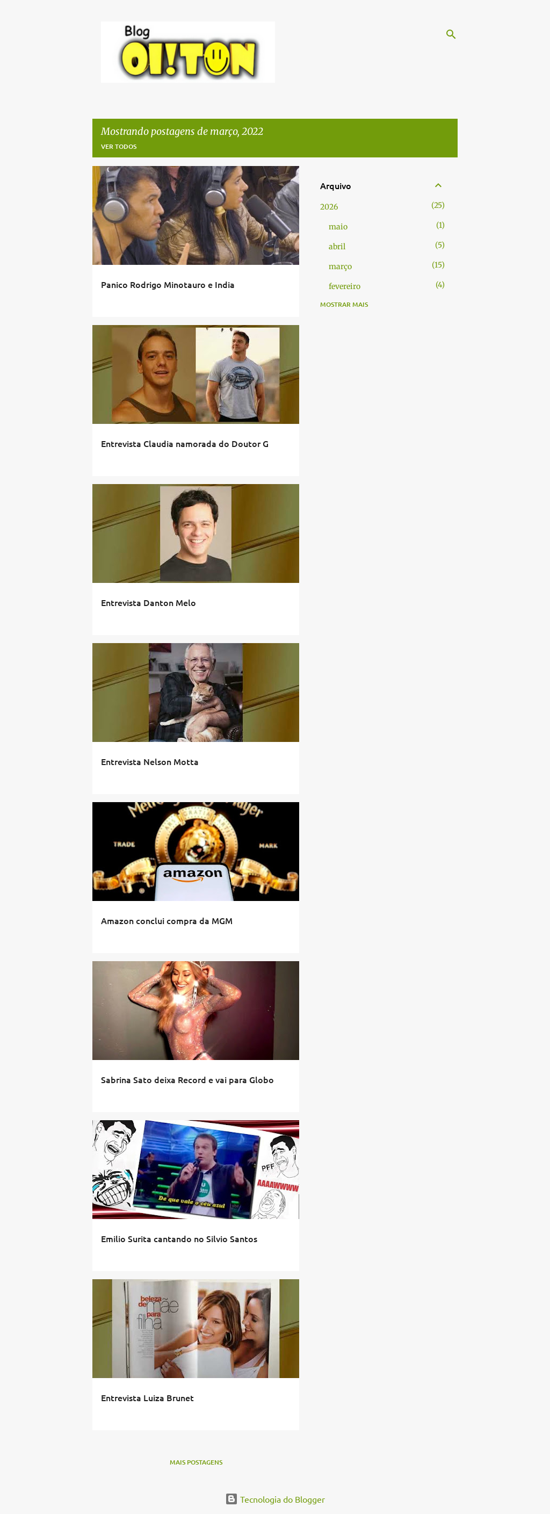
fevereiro (344, 286)
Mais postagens (196, 1462)
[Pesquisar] (451, 34)
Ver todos (118, 146)
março (340, 266)
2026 (329, 207)
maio (338, 227)
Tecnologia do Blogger (275, 1499)
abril (337, 246)
